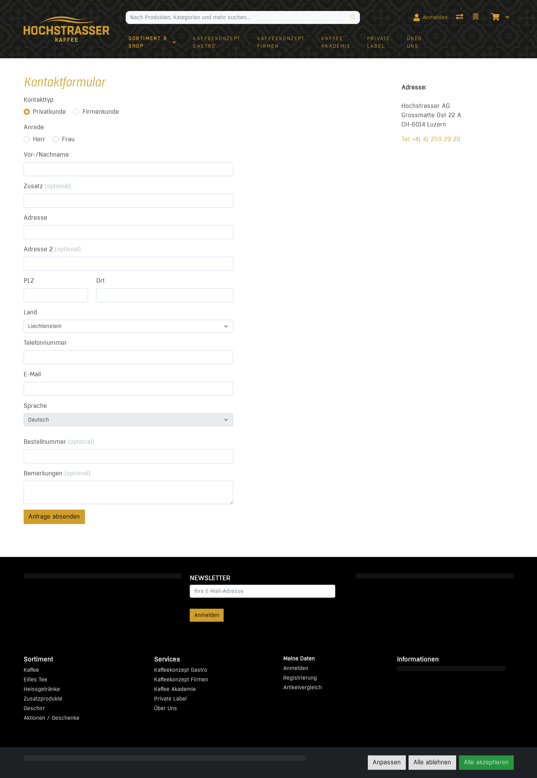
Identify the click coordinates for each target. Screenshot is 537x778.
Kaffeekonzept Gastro (180, 670)
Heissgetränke (42, 689)
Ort (100, 280)
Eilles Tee (35, 679)
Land (30, 312)
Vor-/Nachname (46, 154)
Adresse (35, 217)
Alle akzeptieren (486, 762)
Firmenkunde (101, 112)
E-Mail (32, 374)
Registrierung (300, 677)
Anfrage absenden (54, 516)
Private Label (170, 698)
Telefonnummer (45, 343)
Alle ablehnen (432, 762)
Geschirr (34, 708)
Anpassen (387, 762)
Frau (68, 139)
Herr (39, 139)
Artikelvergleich (302, 687)
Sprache (35, 406)
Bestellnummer (59, 442)
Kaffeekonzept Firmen (181, 679)
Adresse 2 (52, 249)
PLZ (29, 280)
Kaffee (31, 670)
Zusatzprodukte (43, 698)
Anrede (34, 127)
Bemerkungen (57, 473)
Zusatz (47, 186)
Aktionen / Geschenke (51, 718)
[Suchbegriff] (236, 17)
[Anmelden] (430, 17)
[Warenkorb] (494, 17)
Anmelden (206, 615)
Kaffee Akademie (175, 689)
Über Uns (165, 708)
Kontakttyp (38, 100)
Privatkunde (49, 112)
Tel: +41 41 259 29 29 (430, 139)
